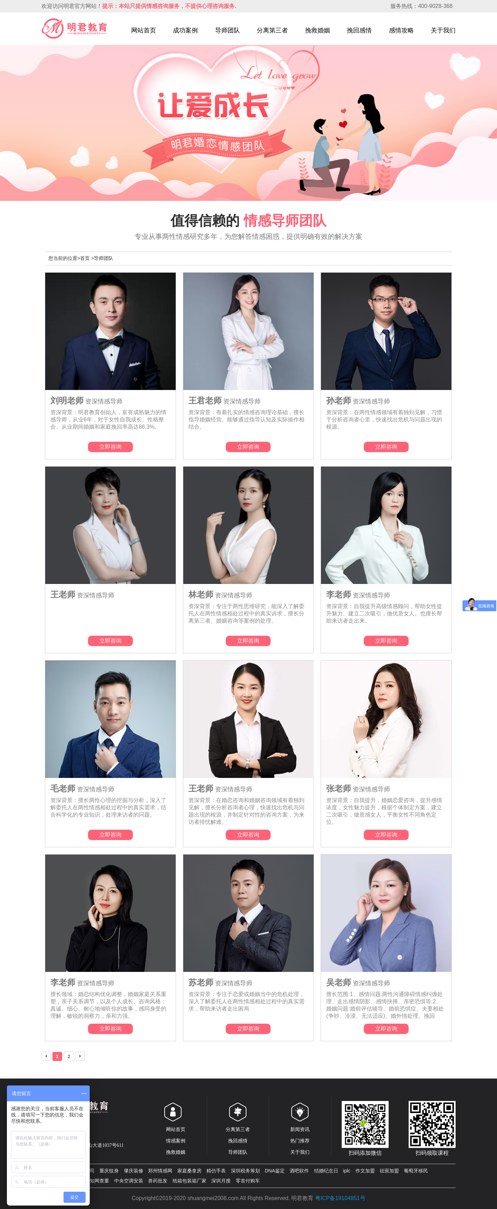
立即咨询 (110, 447)
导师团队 (227, 30)
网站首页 (143, 30)
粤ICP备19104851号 (340, 1198)
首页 (85, 258)
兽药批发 (157, 1180)
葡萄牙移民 (416, 1170)
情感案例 (175, 1140)
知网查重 (99, 1180)
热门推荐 (300, 1140)
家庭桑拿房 (189, 1170)
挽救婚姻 (317, 30)
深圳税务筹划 (245, 1170)
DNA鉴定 (275, 1170)
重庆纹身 (109, 1170)
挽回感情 (359, 30)
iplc (346, 1170)
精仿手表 (216, 1170)
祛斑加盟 (389, 1170)
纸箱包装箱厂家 (189, 1180)
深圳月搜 (221, 1180)
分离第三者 (272, 30)
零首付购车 (248, 1180)
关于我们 (443, 30)
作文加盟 (365, 1170)
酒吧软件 (299, 1170)
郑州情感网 (160, 1170)
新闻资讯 (300, 1129)
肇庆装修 (133, 1170)
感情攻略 (401, 30)
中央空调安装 (128, 1180)
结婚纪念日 (326, 1170)
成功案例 (185, 30)
